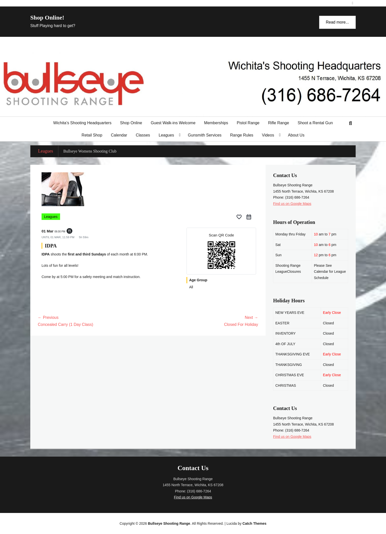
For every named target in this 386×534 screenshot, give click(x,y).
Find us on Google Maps (292, 204)
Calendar (119, 135)
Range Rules (241, 135)
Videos (268, 135)
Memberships (216, 123)
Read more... (337, 22)
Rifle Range (278, 123)
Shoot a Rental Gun (315, 123)
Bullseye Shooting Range (169, 523)
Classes (143, 135)
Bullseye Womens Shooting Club (89, 151)
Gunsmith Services (205, 135)
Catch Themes (255, 523)
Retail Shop (92, 135)
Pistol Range (248, 123)
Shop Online (131, 123)
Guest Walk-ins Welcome (173, 123)
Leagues (166, 135)
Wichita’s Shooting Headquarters (82, 123)
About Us (296, 135)
